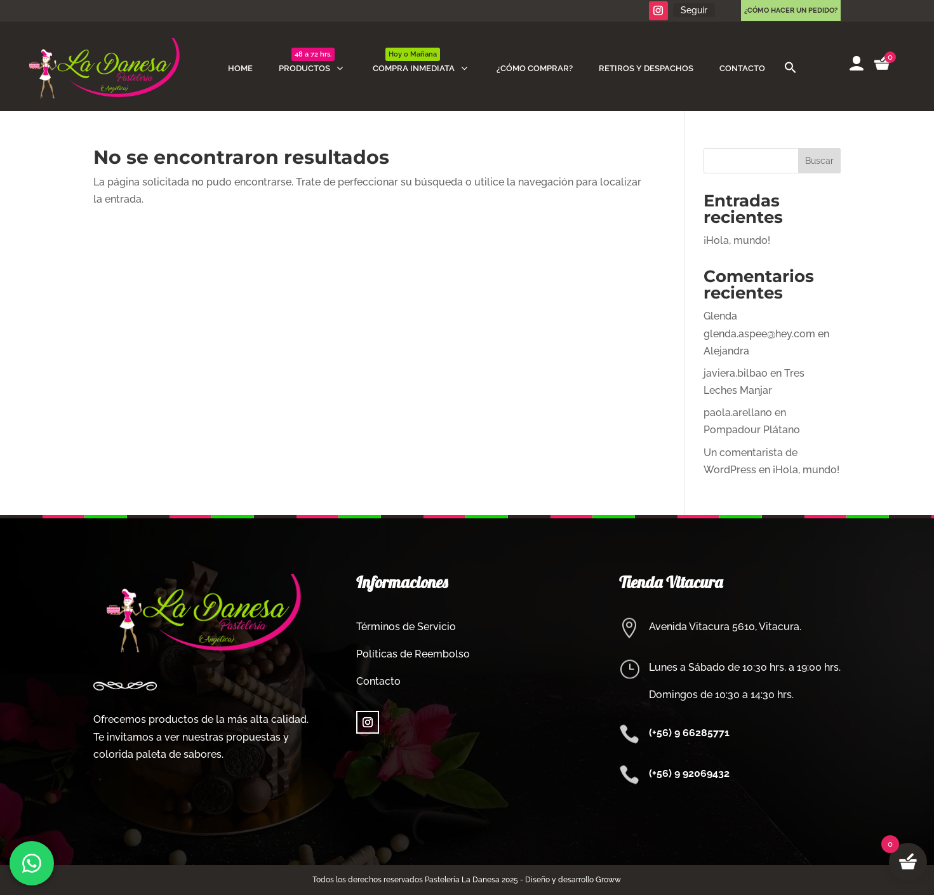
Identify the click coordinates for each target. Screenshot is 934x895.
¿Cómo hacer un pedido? (790, 10)
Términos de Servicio (406, 627)
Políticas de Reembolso (413, 654)
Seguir (694, 10)
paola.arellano (738, 413)
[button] (790, 68)
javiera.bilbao (736, 373)
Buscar (819, 161)
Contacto (378, 681)
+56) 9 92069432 (691, 773)
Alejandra (726, 351)
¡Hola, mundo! (737, 240)
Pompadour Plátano (752, 430)
